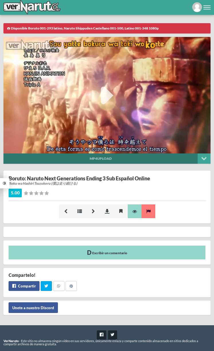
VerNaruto (11, 341)
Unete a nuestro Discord (33, 307)
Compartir (24, 286)
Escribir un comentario (107, 252)
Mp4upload (101, 158)
